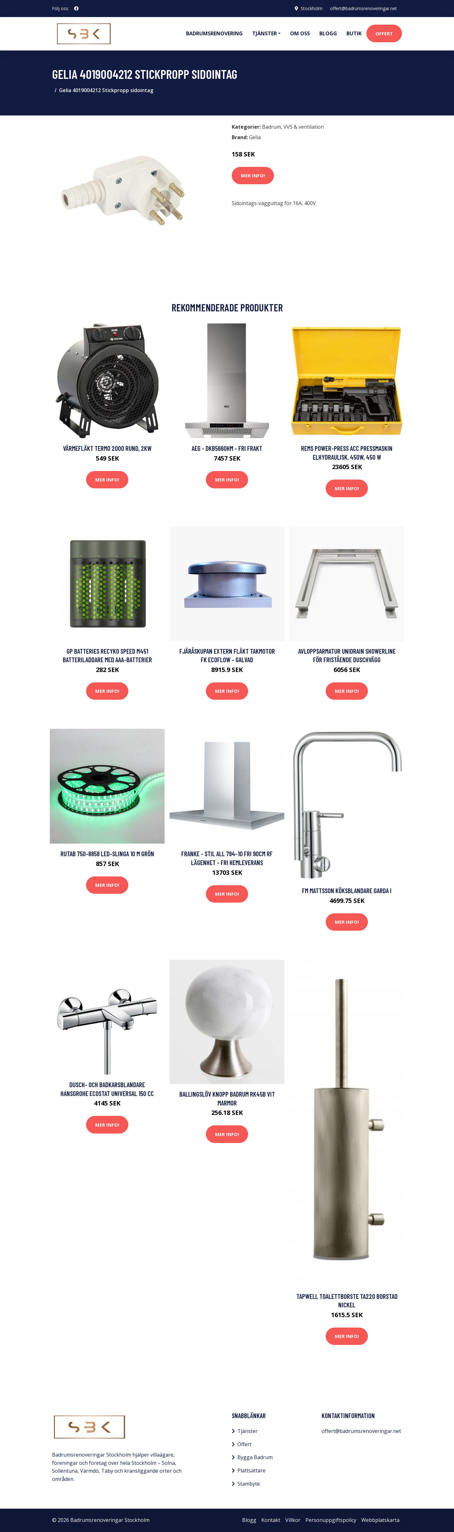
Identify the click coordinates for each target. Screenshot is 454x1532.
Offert (384, 33)
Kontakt (270, 1520)
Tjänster (247, 1431)
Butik (354, 33)
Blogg (328, 33)
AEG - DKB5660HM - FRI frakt (227, 448)
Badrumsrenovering (214, 33)
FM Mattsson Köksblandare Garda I (347, 890)
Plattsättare (251, 1470)
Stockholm (312, 8)
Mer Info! (253, 175)
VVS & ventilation (303, 126)
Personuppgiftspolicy (331, 1520)
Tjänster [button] (264, 33)
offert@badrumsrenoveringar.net (363, 8)
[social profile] (76, 9)
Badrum (271, 126)
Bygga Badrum (255, 1457)
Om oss (300, 33)
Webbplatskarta (380, 1520)
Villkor (292, 1520)
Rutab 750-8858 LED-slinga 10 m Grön (107, 853)
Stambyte (248, 1483)
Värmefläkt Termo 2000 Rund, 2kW (107, 448)
